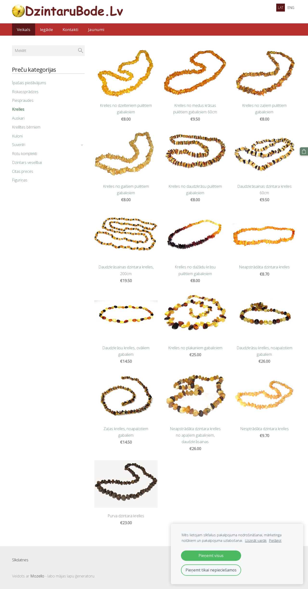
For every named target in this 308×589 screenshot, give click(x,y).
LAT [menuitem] (280, 7)
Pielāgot (275, 540)
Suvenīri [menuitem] (18, 144)
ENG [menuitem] (291, 7)
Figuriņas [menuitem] (19, 180)
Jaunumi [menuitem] (96, 29)
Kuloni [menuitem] (17, 135)
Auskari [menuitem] (18, 118)
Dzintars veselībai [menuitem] (27, 162)
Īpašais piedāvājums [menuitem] (29, 82)
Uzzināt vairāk (256, 540)
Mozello (37, 576)
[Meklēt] (48, 50)
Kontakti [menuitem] (70, 29)
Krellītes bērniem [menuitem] (26, 127)
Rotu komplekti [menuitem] (24, 153)
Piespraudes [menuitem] (22, 100)
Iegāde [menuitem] (46, 29)
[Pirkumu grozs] (304, 151)
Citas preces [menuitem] (22, 171)
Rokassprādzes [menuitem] (25, 91)
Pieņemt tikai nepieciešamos (211, 570)
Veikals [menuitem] (23, 29)
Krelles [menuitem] (18, 109)
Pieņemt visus (211, 555)
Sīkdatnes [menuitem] (20, 560)
